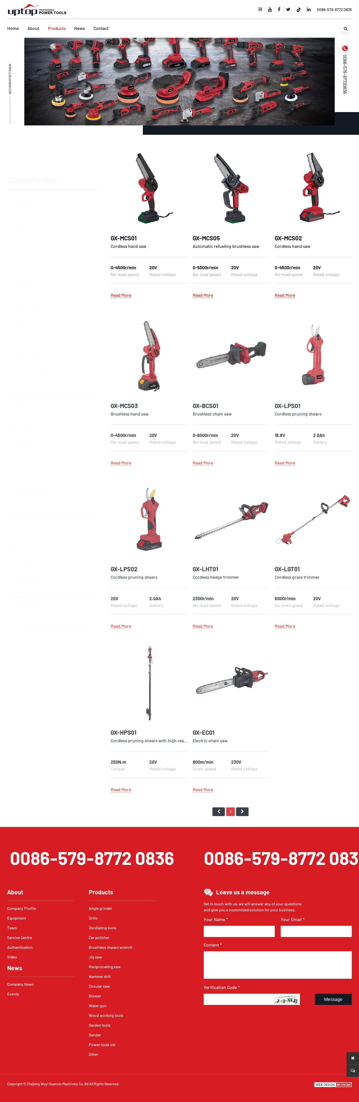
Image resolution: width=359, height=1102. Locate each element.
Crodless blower (26, 553)
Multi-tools (22, 274)
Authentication (20, 947)
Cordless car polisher (29, 335)
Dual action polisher (29, 315)
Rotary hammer (25, 461)
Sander (15, 608)
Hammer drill (20, 445)
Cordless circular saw (30, 512)
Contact (100, 28)
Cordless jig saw (26, 389)
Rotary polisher (25, 325)
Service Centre (19, 937)
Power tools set (22, 622)
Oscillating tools (23, 258)
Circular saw (20, 486)
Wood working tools (26, 581)
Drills (14, 217)
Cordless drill (24, 243)
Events (13, 993)
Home (13, 28)
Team (12, 927)
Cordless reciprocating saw (34, 430)
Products (57, 28)
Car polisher (19, 299)
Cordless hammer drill (30, 471)
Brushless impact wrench (30, 350)
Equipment (16, 918)
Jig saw (16, 363)
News (79, 28)
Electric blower (25, 543)
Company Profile (21, 908)
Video (12, 956)
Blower (15, 527)
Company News (20, 984)
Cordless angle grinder (30, 202)
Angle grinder (21, 176)
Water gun (18, 568)
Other (14, 635)
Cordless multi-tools (29, 284)
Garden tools (20, 595)
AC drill (20, 233)
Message (333, 999)
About (33, 28)
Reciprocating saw (24, 404)
